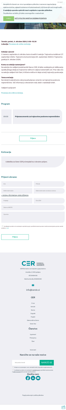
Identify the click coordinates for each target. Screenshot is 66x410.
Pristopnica (33, 338)
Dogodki (33, 313)
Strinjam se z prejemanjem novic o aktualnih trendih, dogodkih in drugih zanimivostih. (33, 367)
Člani (33, 341)
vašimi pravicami (16, 372)
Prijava (33, 138)
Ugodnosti (33, 334)
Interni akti (33, 350)
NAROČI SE (46, 363)
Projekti (33, 317)
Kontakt (33, 306)
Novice (33, 310)
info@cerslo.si (33, 290)
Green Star (33, 324)
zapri (60, 2)
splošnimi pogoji (36, 370)
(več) (7, 228)
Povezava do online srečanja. (20, 44)
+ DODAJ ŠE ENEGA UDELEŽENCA (15, 195)
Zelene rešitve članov (33, 320)
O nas (33, 303)
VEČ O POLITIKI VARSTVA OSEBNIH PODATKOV (31, 18)
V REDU (8, 18)
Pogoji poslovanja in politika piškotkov (33, 395)
